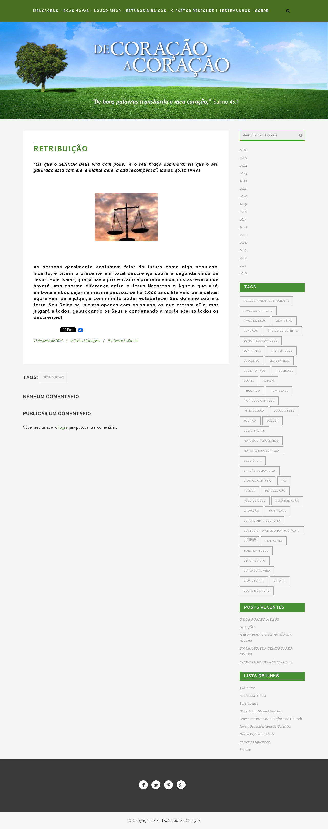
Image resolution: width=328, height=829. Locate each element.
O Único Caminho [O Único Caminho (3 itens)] (257, 480)
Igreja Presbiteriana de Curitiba (265, 726)
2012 (243, 257)
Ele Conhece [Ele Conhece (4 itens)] (279, 360)
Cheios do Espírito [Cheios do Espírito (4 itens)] (283, 330)
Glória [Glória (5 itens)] (249, 380)
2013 (243, 250)
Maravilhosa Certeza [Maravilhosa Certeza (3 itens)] (261, 450)
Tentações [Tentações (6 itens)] (274, 540)
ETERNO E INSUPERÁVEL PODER (266, 662)
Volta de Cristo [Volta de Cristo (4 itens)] (257, 590)
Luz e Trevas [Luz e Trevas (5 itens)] (254, 430)
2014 (243, 242)
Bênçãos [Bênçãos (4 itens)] (251, 330)
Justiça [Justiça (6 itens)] (250, 420)
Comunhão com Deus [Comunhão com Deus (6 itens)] (261, 340)
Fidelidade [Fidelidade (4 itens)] (284, 370)
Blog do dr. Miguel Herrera (261, 711)
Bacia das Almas (253, 695)
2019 (243, 204)
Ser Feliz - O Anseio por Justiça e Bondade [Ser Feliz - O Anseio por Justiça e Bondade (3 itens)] (271, 532)
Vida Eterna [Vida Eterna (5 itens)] (254, 580)
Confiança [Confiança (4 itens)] (252, 350)
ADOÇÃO (247, 627)
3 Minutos (247, 688)
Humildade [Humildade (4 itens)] (279, 390)
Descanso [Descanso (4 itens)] (251, 360)
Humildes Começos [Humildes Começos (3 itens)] (259, 400)
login (62, 427)
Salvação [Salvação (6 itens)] (251, 510)
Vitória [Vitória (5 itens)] (280, 580)
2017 (243, 219)
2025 (243, 157)
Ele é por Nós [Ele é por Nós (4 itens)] (255, 370)
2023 (243, 173)
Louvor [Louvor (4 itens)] (272, 420)
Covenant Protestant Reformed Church (271, 718)
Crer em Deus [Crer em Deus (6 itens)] (282, 350)
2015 (243, 234)
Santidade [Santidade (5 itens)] (277, 510)
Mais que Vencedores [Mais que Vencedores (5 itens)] (261, 440)
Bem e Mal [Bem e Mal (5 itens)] (284, 320)
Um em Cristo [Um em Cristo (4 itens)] (254, 560)
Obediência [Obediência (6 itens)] (253, 460)
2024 (243, 165)
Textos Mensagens (87, 340)
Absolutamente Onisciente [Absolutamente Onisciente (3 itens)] (266, 300)
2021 (243, 188)
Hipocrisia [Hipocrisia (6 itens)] (252, 390)
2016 (243, 227)
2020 (243, 196)
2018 (243, 211)
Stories (245, 749)
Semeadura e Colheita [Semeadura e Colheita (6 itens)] (262, 520)
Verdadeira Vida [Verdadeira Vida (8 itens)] (257, 570)
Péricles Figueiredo (255, 742)
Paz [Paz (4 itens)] (284, 480)
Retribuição (53, 377)
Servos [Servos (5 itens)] (249, 540)
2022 (243, 180)
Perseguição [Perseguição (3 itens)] (275, 490)
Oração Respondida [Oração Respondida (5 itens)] (259, 470)
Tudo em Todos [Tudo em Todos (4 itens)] (256, 550)
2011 (243, 265)
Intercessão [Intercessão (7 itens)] (254, 410)
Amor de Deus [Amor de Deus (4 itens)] (255, 320)
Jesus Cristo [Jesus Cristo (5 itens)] (284, 410)
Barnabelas (249, 703)
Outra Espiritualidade (257, 734)
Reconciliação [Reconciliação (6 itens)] (287, 500)
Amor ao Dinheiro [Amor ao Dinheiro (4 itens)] (258, 310)
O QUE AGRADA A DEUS (259, 619)
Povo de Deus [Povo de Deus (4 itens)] (254, 500)
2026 (243, 150)
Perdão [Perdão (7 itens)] (249, 490)
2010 (243, 273)
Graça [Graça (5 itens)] (269, 380)
